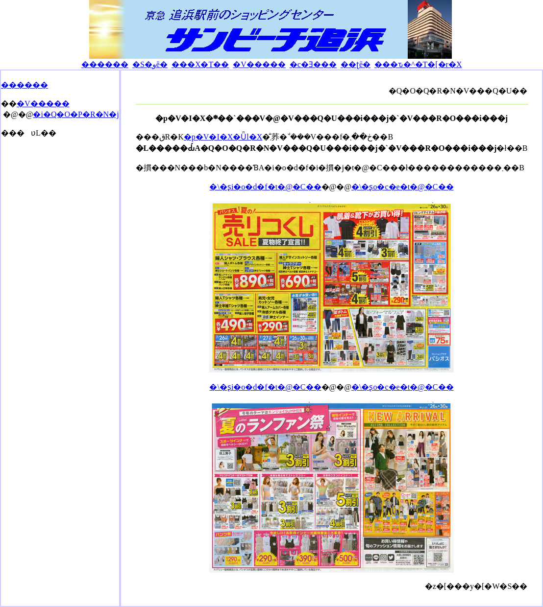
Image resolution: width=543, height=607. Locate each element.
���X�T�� (200, 64)
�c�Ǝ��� (313, 64)
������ (104, 64)
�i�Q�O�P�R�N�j (76, 114)
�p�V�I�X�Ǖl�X (223, 137)
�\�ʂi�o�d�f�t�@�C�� (265, 187)
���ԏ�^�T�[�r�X (418, 64)
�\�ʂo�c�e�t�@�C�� (402, 187)
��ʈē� (355, 64)
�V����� (259, 64)
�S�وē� (150, 64)
